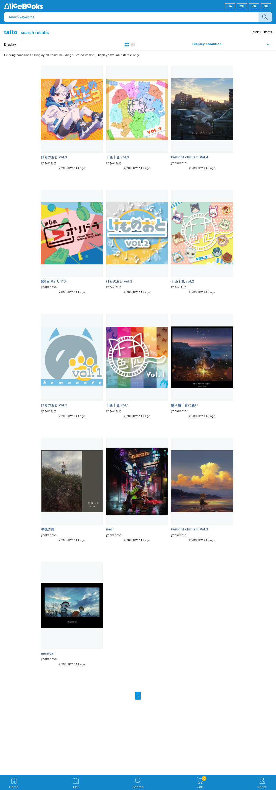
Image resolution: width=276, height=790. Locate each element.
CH (242, 6)
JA (230, 6)
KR (254, 6)
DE (266, 6)
